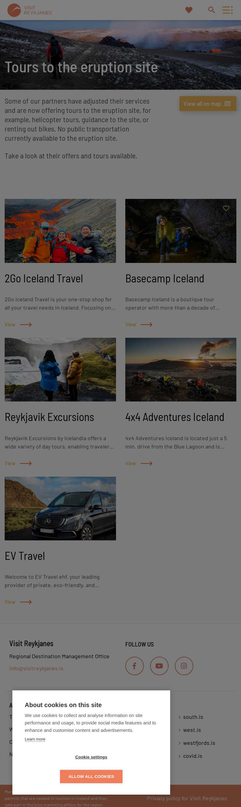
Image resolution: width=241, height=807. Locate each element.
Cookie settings (56, 776)
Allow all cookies (127, 776)
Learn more (35, 758)
